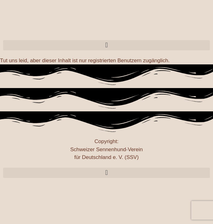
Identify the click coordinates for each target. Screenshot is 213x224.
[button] (106, 45)
